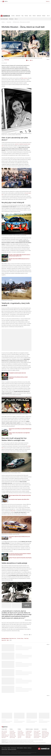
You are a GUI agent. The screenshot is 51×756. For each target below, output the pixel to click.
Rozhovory (11, 18)
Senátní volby (4, 733)
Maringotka (25, 741)
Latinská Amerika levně (37, 736)
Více (48, 15)
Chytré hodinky (38, 742)
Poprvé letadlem (36, 732)
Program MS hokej (12, 732)
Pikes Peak (26, 638)
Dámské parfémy (21, 742)
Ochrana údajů (13, 747)
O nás (3, 747)
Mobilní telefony (11, 742)
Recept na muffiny (28, 732)
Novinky (12, 15)
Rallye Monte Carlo (12, 638)
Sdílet (31, 60)
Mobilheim (21, 741)
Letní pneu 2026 (44, 731)
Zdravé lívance (28, 733)
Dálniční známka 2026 (45, 732)
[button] (25, 43)
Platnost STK (44, 737)
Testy (22, 15)
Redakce (8, 747)
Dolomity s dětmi (36, 737)
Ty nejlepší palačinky (29, 731)
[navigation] (1, 1)
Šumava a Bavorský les (37, 733)
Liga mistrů (19, 737)
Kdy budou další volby (5, 736)
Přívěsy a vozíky (8, 741)
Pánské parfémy (43, 742)
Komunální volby (4, 732)
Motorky (26, 15)
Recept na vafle (28, 736)
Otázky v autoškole (45, 736)
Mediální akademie (20, 747)
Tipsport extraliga (12, 737)
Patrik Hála (6, 59)
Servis (30, 15)
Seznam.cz (47, 1)
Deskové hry (30, 742)
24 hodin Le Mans (20, 638)
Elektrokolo (17, 741)
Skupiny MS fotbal (20, 733)
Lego (15, 741)
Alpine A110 (4, 640)
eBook (27, 60)
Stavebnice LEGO (16, 742)
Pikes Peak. (13, 510)
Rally (8, 640)
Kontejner (28, 741)
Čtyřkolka (31, 741)
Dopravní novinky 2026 (45, 733)
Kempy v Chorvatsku (37, 731)
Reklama (25, 747)
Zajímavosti (18, 15)
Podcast (43, 15)
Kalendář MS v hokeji (13, 736)
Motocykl (12, 741)
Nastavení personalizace (12, 749)
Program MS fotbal (20, 732)
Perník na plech (28, 737)
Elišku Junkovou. (24, 78)
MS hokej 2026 (12, 731)
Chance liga (19, 736)
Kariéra (5, 747)
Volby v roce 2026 (4, 731)
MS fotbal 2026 (20, 731)
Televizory (33, 742)
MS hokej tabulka (12, 733)
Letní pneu (26, 742)
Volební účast (4, 737)
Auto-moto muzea (4, 18)
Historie (34, 15)
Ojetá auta (39, 15)
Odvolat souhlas (4, 749)
